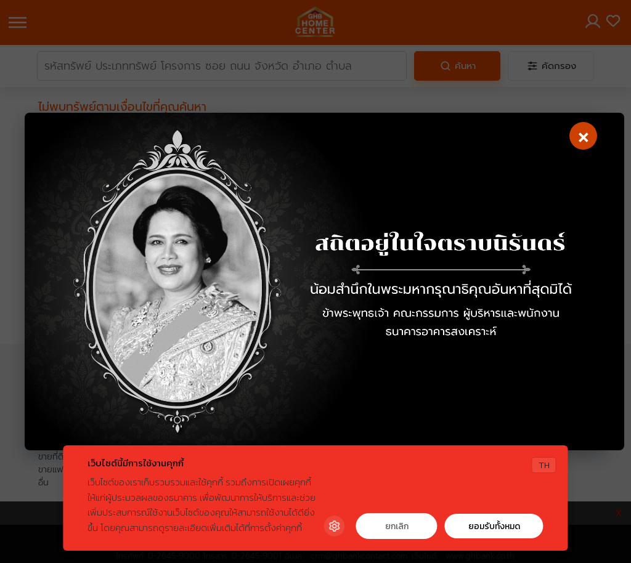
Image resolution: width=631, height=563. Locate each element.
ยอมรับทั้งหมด (494, 526)
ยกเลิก (397, 526)
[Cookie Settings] (334, 526)
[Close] (582, 137)
